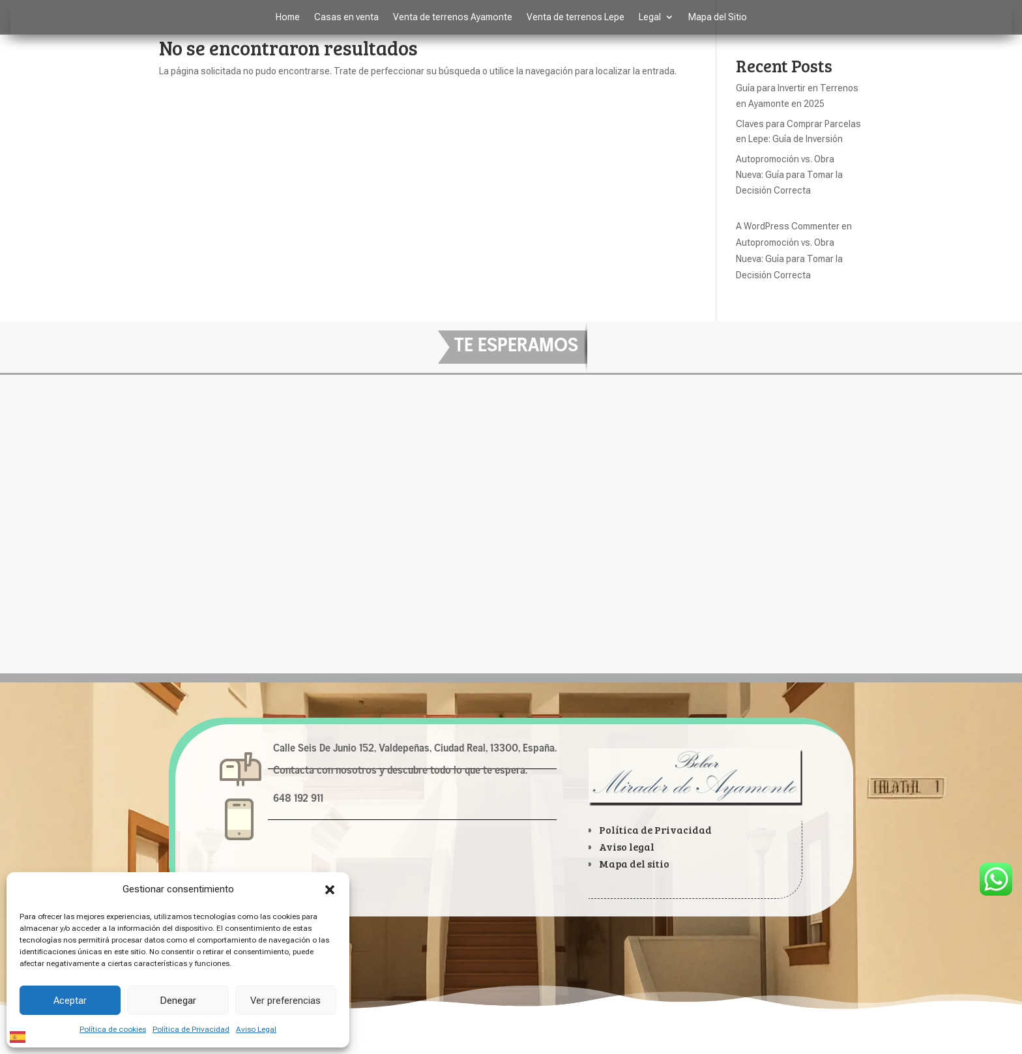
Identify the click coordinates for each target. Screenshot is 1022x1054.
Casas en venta (346, 17)
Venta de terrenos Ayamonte (452, 17)
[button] (329, 889)
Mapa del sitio (634, 863)
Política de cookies (113, 1029)
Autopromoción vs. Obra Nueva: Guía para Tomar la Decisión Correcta (789, 175)
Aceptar (70, 1000)
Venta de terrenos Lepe (575, 17)
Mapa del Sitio (717, 17)
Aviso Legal (256, 1029)
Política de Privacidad (191, 1029)
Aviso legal (626, 846)
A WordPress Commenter (788, 226)
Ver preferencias (285, 1000)
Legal (650, 17)
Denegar (178, 1000)
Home (288, 17)
